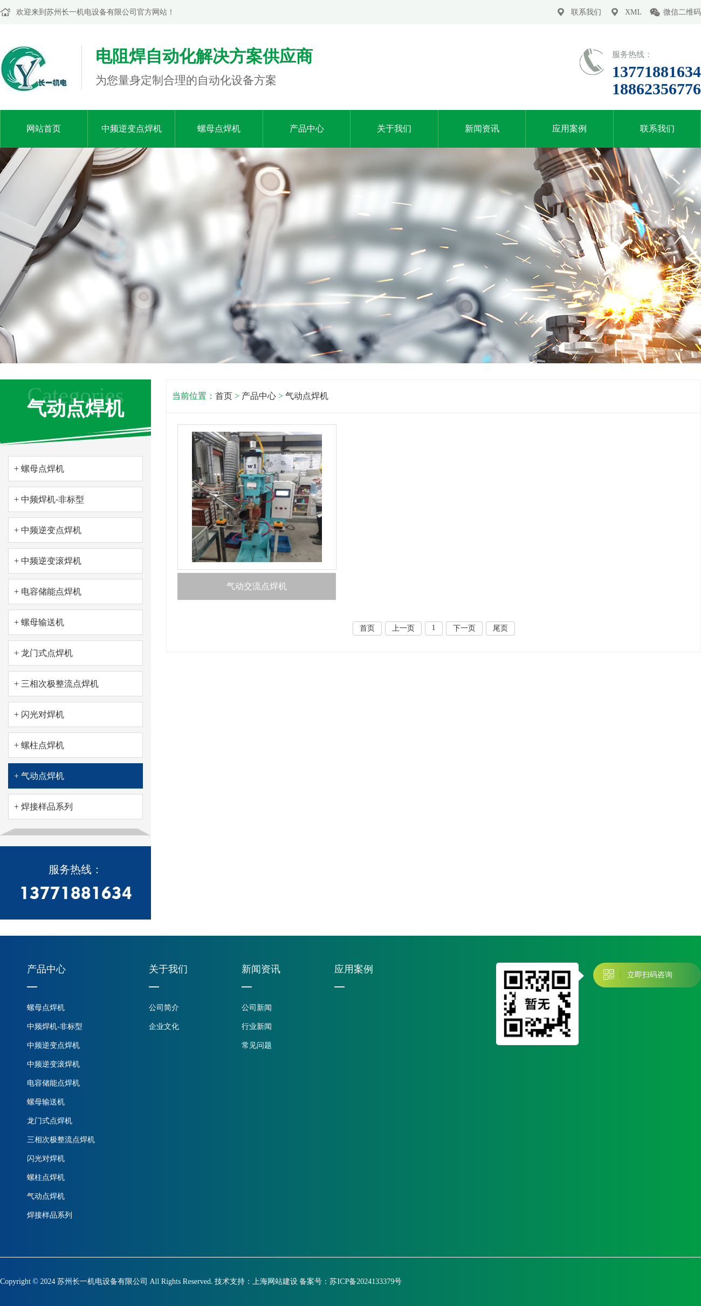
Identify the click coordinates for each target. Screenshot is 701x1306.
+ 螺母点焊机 (39, 468)
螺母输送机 (46, 1102)
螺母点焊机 (218, 128)
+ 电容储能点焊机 (47, 591)
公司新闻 (257, 1008)
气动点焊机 (306, 395)
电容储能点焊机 (53, 1083)
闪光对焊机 (46, 1159)
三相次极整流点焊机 (61, 1140)
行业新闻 (257, 1026)
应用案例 (569, 128)
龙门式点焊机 (49, 1121)
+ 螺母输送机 (39, 622)
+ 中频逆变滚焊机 (47, 560)
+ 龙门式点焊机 (43, 653)
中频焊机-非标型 (55, 1026)
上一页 (403, 628)
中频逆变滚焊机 (53, 1064)
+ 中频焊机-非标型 (49, 499)
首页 (223, 395)
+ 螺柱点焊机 (39, 745)
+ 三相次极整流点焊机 (56, 683)
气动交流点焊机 (256, 586)
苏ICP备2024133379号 (365, 1281)
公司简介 (164, 1008)
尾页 (500, 628)
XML (633, 12)
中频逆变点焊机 (131, 128)
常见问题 (257, 1045)
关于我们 (394, 128)
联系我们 (586, 12)
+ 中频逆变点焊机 (47, 530)
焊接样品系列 (49, 1215)
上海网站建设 (275, 1281)
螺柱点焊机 (46, 1177)
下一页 (464, 628)
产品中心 (307, 128)
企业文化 (164, 1026)
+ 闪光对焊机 (39, 714)
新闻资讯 (482, 128)
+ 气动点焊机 (39, 775)
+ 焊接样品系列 (43, 806)
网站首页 (43, 128)
